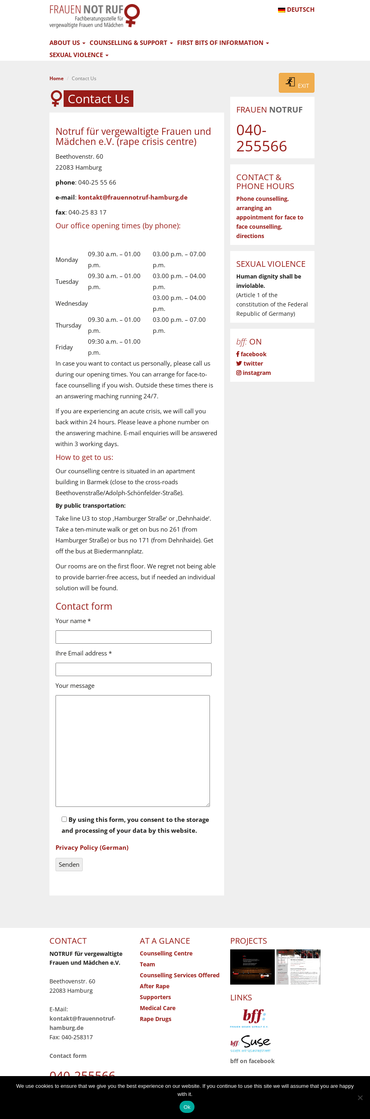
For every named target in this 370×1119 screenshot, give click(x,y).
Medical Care (157, 1008)
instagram (253, 373)
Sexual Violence (79, 55)
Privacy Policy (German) (92, 847)
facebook (251, 354)
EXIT (296, 82)
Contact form (68, 1055)
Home (56, 78)
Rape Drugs (155, 1019)
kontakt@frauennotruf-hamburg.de (133, 197)
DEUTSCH (296, 9)
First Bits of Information (223, 42)
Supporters (155, 997)
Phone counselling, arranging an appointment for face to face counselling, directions (270, 217)
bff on (252, 1061)
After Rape (154, 986)
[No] (360, 1097)
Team (147, 964)
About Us (67, 42)
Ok (187, 1107)
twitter (249, 363)
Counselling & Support (131, 42)
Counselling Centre (166, 953)
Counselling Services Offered (180, 975)
